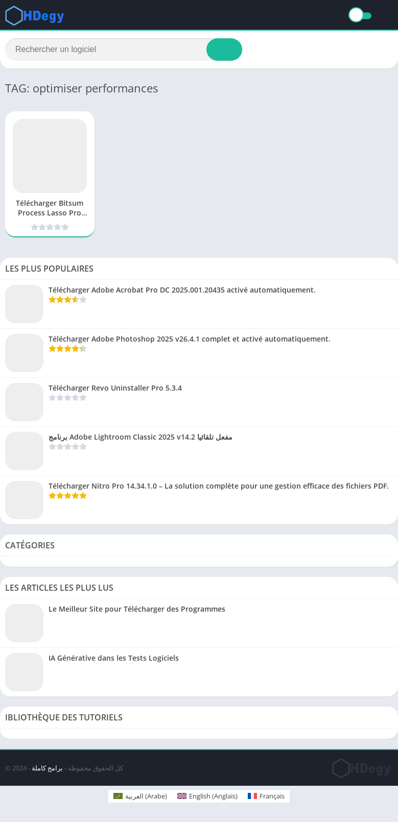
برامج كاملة (47, 767)
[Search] (123, 49)
